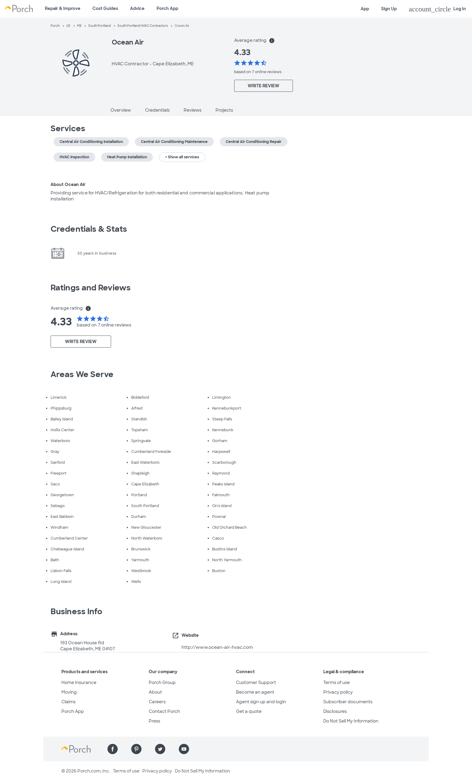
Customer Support (256, 682)
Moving (69, 692)
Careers (157, 701)
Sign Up (389, 8)
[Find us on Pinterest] (136, 749)
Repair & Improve (62, 8)
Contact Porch (164, 711)
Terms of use (336, 682)
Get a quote (249, 711)
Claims (68, 701)
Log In (437, 9)
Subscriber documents (347, 701)
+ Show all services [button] (182, 157)
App (365, 8)
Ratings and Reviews (91, 288)
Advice (137, 8)
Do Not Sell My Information (350, 721)
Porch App (167, 8)
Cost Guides (105, 8)
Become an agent (255, 692)
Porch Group (162, 682)
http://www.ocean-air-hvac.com (217, 647)
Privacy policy (338, 692)
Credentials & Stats (89, 229)
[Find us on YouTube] (184, 749)
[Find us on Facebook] (112, 749)
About (155, 692)
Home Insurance (78, 682)
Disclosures (335, 711)
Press (154, 721)
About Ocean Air (68, 184)
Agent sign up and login (261, 701)
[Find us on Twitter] (160, 749)
